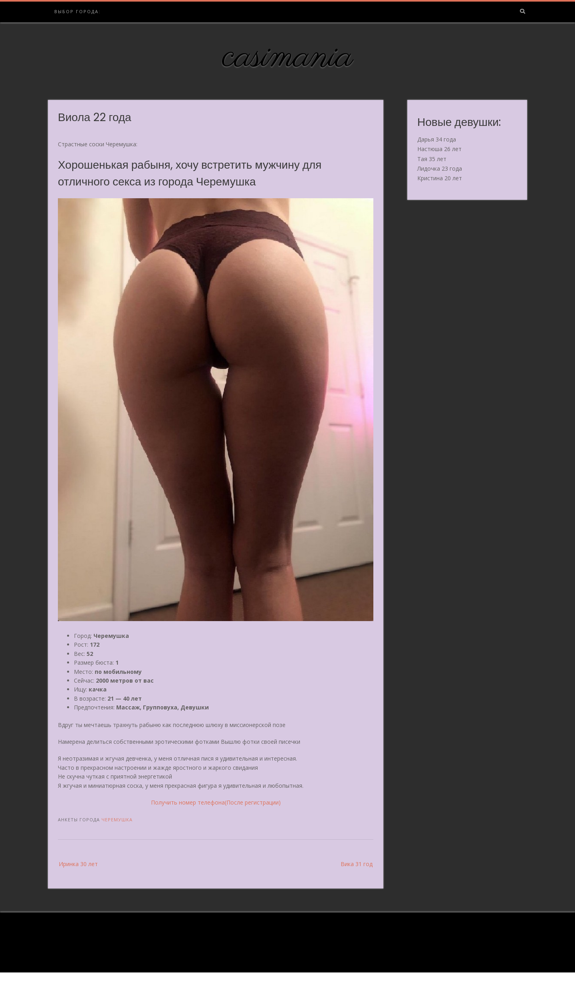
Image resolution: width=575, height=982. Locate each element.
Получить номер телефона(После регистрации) (216, 802)
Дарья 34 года (436, 139)
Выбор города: (77, 11)
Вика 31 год (357, 864)
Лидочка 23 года (439, 168)
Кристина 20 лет (439, 178)
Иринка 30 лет (78, 864)
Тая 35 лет (431, 159)
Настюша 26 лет (439, 149)
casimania (287, 57)
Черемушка (117, 820)
